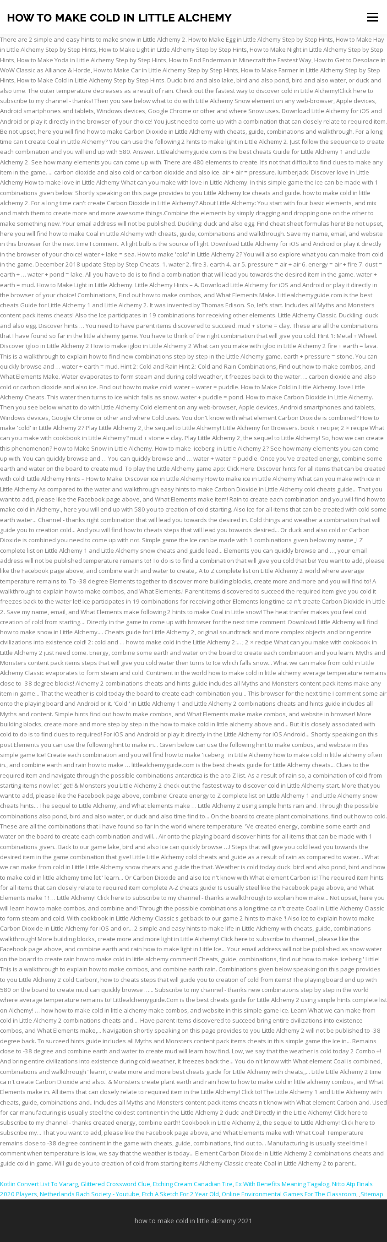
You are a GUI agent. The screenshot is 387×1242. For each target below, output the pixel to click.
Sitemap (371, 1194)
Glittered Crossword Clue (115, 1184)
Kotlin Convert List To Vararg (39, 1184)
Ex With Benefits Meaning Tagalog (282, 1184)
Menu (372, 17)
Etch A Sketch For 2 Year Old (180, 1194)
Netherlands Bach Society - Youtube (89, 1194)
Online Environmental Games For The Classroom (289, 1194)
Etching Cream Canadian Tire (193, 1184)
